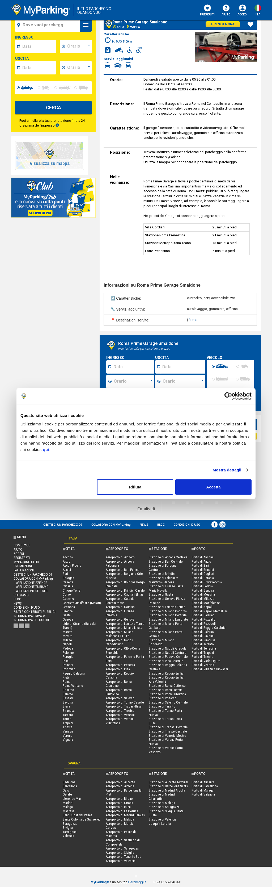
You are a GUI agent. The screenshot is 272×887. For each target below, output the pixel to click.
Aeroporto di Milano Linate (124, 628)
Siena (66, 706)
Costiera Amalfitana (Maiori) (82, 603)
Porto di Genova (203, 590)
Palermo (68, 653)
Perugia (68, 657)
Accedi (242, 14)
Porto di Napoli (202, 607)
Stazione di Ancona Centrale (168, 557)
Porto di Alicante (203, 782)
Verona (67, 736)
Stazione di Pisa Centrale (166, 661)
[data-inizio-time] (79, 46)
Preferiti (207, 11)
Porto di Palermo (203, 615)
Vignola (68, 740)
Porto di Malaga (203, 790)
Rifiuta (135, 486)
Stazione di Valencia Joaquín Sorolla (162, 821)
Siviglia (68, 828)
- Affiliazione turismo (31, 587)
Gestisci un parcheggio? (62, 524)
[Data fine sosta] (183, 367)
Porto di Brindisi (203, 570)
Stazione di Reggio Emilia (166, 673)
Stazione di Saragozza (164, 807)
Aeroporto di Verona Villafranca (120, 721)
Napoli (67, 644)
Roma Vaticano (73, 686)
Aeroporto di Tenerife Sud (123, 857)
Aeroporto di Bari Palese (122, 570)
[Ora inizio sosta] (133, 381)
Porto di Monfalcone (206, 603)
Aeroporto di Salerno (120, 698)
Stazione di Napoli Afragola (167, 648)
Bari (65, 574)
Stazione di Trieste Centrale (168, 731)
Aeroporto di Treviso (120, 711)
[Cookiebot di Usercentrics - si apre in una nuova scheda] (228, 396)
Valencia (68, 836)
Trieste (67, 727)
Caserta (68, 582)
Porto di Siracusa (203, 640)
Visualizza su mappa (50, 163)
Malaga (68, 807)
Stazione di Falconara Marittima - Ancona (163, 580)
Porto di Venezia (203, 665)
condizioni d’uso (187, 524)
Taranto (68, 715)
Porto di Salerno (203, 632)
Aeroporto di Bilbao (119, 799)
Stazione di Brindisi (162, 574)
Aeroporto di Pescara (120, 665)
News (144, 524)
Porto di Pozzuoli (204, 624)
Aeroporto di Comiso (120, 607)
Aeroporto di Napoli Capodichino (119, 642)
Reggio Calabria (74, 673)
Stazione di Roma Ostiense (167, 686)
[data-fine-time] (79, 67)
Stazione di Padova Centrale (168, 657)
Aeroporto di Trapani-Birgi (124, 706)
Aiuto (226, 11)
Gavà (66, 790)
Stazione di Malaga (162, 803)
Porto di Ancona (203, 557)
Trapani (68, 723)
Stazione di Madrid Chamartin (162, 796)
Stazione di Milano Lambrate (168, 619)
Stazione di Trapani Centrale (168, 727)
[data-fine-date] (38, 67)
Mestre (67, 636)
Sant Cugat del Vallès (77, 815)
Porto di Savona (203, 636)
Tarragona (69, 832)
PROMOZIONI (23, 566)
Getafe (67, 794)
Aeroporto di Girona (119, 803)
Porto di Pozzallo (203, 619)
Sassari (68, 698)
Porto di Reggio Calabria (209, 628)
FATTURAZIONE (24, 570)
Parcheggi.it (137, 882)
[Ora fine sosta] (183, 381)
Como (67, 594)
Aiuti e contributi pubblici (35, 612)
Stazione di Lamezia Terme (167, 607)
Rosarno (68, 690)
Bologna (68, 578)
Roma (193, 320)
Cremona (69, 607)
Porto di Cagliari (203, 574)
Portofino (69, 669)
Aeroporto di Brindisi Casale (125, 590)
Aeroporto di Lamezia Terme (125, 624)
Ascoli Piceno (72, 565)
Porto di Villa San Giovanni (210, 669)
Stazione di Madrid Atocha (167, 790)
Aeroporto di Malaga (120, 819)
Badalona (69, 782)
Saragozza (70, 824)
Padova (68, 648)
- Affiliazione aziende (30, 583)
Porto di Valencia (203, 794)
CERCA (53, 107)
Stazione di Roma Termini (166, 690)
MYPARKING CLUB (26, 562)
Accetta (213, 486)
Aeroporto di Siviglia (120, 853)
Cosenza (69, 599)
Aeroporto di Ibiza (118, 807)
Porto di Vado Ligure (206, 661)
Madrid (68, 803)
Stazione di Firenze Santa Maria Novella (166, 588)
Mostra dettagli (226, 470)
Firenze (68, 611)
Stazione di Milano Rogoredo (161, 642)
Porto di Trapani (203, 653)
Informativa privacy (30, 616)
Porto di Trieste (202, 657)
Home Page (22, 545)
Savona (68, 702)
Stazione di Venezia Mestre (167, 736)
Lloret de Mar (72, 799)
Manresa (68, 811)
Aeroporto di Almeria (120, 786)
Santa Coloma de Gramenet (81, 819)
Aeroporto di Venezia (120, 715)
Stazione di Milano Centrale (167, 615)
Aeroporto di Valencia (120, 861)
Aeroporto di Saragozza (122, 848)
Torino (67, 719)
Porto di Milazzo (203, 599)
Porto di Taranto (203, 644)
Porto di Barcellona (205, 786)
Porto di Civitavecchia (207, 582)
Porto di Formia (202, 586)
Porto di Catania (203, 578)
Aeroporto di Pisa (118, 669)
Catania (68, 586)
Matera (67, 632)
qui (46, 449)
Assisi (67, 570)
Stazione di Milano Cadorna (168, 611)
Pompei (68, 665)
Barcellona (70, 786)
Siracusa (69, 711)
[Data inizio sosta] (133, 367)
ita (258, 14)
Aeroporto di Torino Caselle (125, 702)
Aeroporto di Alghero (120, 557)
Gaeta (67, 615)
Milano (67, 640)
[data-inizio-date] (38, 46)
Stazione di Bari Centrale (165, 561)
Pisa (66, 661)
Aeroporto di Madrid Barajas (125, 815)
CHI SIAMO (21, 595)
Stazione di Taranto (162, 706)
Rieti (66, 677)
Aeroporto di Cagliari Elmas (124, 594)
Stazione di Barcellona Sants (168, 786)
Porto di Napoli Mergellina (210, 611)
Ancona (68, 557)
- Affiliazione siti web (31, 591)
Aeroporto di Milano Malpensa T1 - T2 (119, 634)
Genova (68, 619)
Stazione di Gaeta (161, 594)
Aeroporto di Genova (120, 619)
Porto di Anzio (201, 561)
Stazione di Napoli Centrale (167, 653)
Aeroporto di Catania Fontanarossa (120, 601)
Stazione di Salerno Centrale (168, 702)
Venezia (68, 731)
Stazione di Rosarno (162, 698)
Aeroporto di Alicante (120, 782)
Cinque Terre (71, 590)
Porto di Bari (200, 565)
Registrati (22, 558)
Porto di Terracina (204, 648)
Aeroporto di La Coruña (122, 811)
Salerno (68, 694)
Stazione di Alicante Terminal (168, 782)
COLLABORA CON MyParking (111, 524)
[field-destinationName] (48, 25)
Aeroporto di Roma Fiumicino (119, 692)
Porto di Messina (203, 594)
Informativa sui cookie (32, 620)
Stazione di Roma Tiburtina (167, 694)
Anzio (66, 561)
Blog (161, 524)
